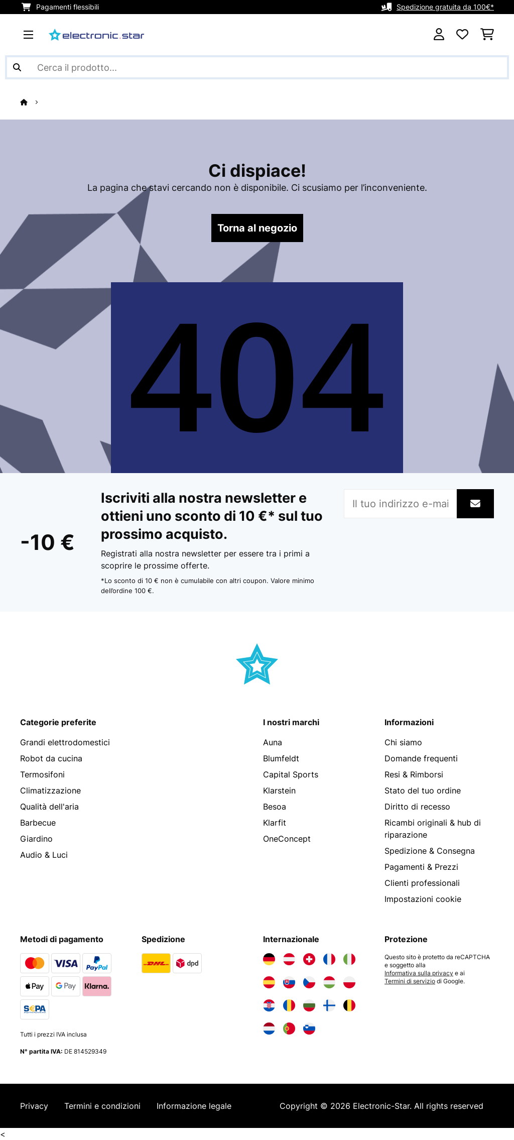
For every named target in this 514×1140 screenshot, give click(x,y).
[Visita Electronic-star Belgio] (349, 1005)
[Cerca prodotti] (257, 67)
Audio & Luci (44, 855)
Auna (272, 742)
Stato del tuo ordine (422, 790)
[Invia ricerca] (17, 67)
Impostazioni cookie (422, 899)
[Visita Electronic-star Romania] (289, 1005)
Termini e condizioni (102, 1106)
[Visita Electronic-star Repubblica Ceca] (309, 982)
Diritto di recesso (417, 807)
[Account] (439, 35)
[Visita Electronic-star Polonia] (349, 982)
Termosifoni (42, 774)
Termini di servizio (409, 981)
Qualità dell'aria (49, 807)
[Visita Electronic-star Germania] (269, 959)
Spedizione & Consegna (429, 851)
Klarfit (274, 823)
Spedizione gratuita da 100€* (445, 7)
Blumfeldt (281, 758)
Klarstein (279, 790)
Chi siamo (403, 742)
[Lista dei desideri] (462, 35)
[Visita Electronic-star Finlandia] (329, 1005)
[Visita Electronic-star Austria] (289, 959)
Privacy (34, 1106)
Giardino (36, 839)
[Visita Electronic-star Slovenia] (309, 1028)
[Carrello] (487, 35)
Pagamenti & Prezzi (421, 867)
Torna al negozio (257, 228)
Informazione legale (194, 1106)
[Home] (33, 102)
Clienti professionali (422, 883)
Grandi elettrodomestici (65, 742)
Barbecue (38, 823)
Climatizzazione (50, 790)
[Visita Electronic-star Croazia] (269, 1005)
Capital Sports (290, 774)
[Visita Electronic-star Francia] (329, 959)
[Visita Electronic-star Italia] (349, 959)
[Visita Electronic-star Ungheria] (329, 982)
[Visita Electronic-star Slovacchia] (289, 982)
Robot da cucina (51, 758)
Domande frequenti (421, 758)
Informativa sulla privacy (418, 973)
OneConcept (287, 839)
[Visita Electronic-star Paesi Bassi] (269, 1028)
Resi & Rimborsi (413, 774)
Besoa (274, 807)
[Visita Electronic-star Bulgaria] (309, 1005)
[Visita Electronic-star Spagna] (269, 982)
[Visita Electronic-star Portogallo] (289, 1028)
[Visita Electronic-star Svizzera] (309, 959)
